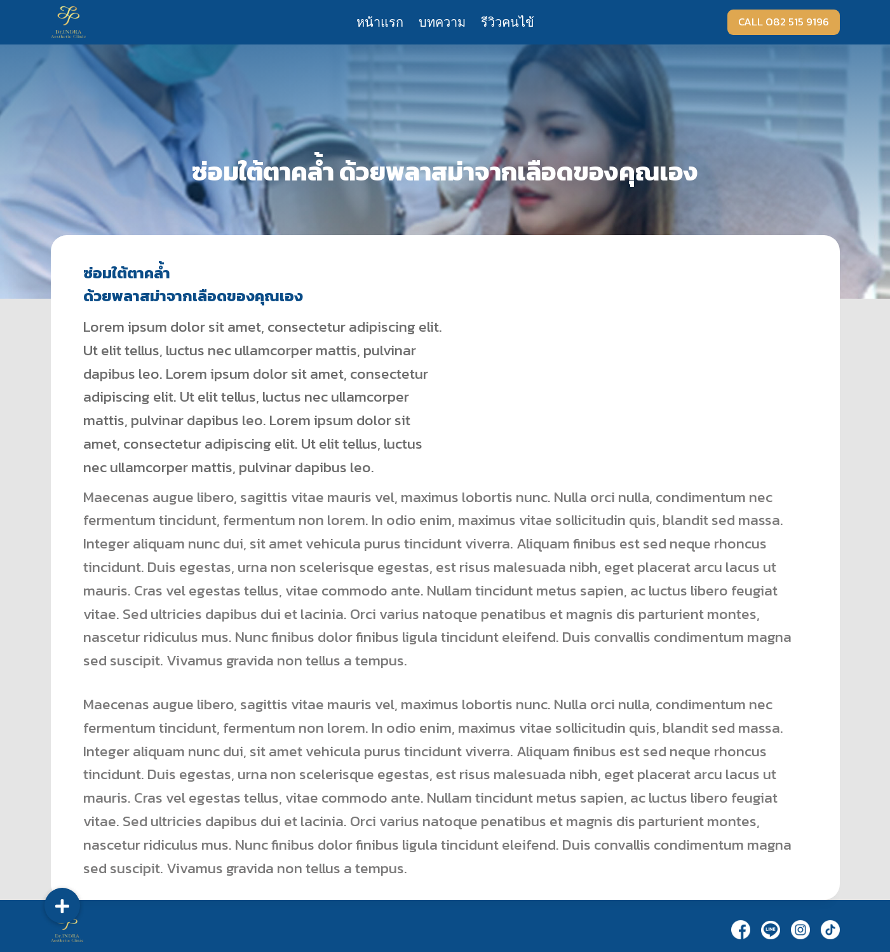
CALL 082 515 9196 (783, 21)
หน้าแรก (379, 22)
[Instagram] (800, 929)
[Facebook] (740, 929)
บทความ (442, 22)
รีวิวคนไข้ (507, 22)
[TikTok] (830, 929)
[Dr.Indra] (68, 21)
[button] (62, 905)
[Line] (770, 929)
